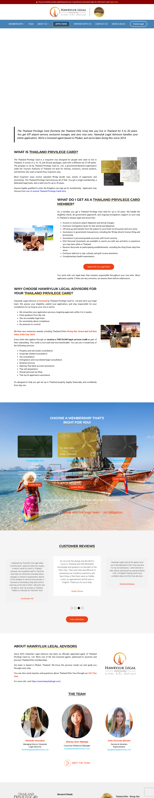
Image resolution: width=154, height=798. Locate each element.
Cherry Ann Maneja (77, 741)
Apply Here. (114, 2)
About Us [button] (42, 24)
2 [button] (75, 608)
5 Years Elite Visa (35, 461)
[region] (77, 72)
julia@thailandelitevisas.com (119, 750)
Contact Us (101, 24)
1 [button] (72, 608)
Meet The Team (77, 763)
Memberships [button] (16, 24)
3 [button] (79, 608)
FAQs (30, 24)
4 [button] (82, 608)
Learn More (35, 484)
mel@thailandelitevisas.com (77, 748)
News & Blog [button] (118, 24)
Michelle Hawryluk (35, 740)
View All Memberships (51, 500)
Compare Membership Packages (97, 500)
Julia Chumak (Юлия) (119, 740)
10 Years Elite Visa (119, 460)
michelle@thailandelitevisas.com (34, 750)
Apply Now (61, 24)
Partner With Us (82, 24)
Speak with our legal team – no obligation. (92, 512)
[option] (35, 461)
